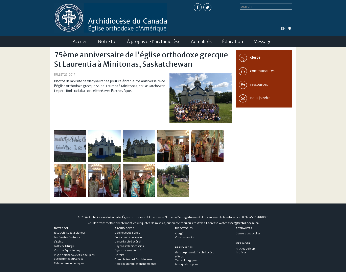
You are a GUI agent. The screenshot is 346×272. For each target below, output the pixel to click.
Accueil (80, 41)
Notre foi (107, 41)
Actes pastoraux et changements (135, 264)
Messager (263, 41)
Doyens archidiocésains (129, 246)
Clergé (179, 233)
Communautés (184, 237)
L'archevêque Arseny (67, 250)
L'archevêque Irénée (127, 232)
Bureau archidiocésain (128, 237)
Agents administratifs (128, 250)
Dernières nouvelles (248, 233)
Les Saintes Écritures (67, 237)
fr (289, 28)
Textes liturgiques (186, 260)
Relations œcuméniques (69, 263)
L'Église (58, 241)
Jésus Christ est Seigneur (69, 232)
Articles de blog (245, 248)
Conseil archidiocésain (128, 241)
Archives (241, 252)
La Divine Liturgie (64, 246)
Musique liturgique (187, 264)
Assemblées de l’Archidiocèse (133, 259)
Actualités (201, 41)
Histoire (119, 255)
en (283, 28)
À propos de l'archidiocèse (154, 41)
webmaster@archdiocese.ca (239, 223)
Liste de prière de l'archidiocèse (194, 252)
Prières (179, 256)
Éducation (232, 41)
